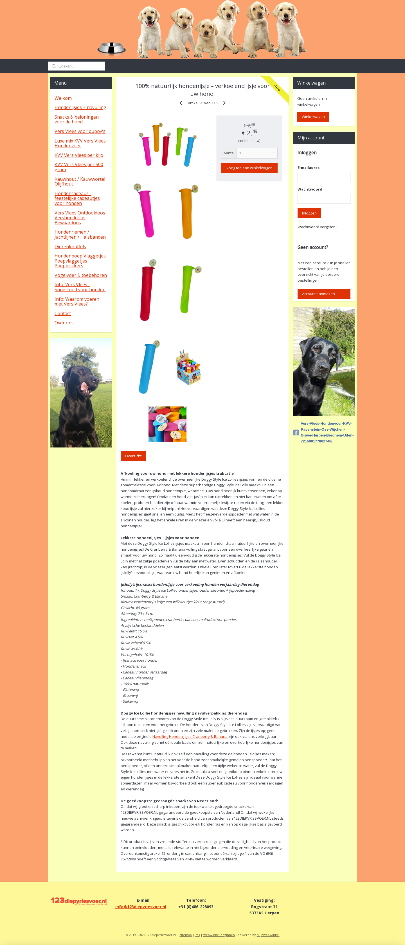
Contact (63, 313)
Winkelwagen (313, 116)
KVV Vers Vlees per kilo (79, 155)
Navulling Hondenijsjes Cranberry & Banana (190, 736)
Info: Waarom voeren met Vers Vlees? (77, 301)
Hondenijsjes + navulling (80, 107)
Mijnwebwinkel (268, 935)
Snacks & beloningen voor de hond (77, 119)
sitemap (186, 935)
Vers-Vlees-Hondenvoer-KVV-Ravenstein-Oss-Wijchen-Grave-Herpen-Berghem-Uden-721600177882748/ (323, 432)
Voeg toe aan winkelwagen (249, 167)
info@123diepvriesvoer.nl (140, 906)
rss (197, 935)
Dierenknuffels (70, 246)
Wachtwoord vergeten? (317, 226)
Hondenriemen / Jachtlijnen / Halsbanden (80, 234)
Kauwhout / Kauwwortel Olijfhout (80, 181)
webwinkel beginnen (219, 935)
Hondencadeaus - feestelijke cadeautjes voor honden (77, 198)
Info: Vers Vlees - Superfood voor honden (80, 287)
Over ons (64, 323)
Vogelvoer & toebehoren (81, 275)
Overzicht (133, 455)
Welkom (63, 98)
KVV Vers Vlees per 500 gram (79, 167)
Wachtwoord (310, 189)
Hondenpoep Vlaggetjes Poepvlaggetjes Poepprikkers (80, 261)
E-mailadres (309, 167)
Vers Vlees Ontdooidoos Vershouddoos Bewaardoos (80, 218)
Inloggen (309, 213)
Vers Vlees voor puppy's (80, 131)
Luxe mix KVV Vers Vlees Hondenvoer (80, 143)
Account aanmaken (318, 293)
